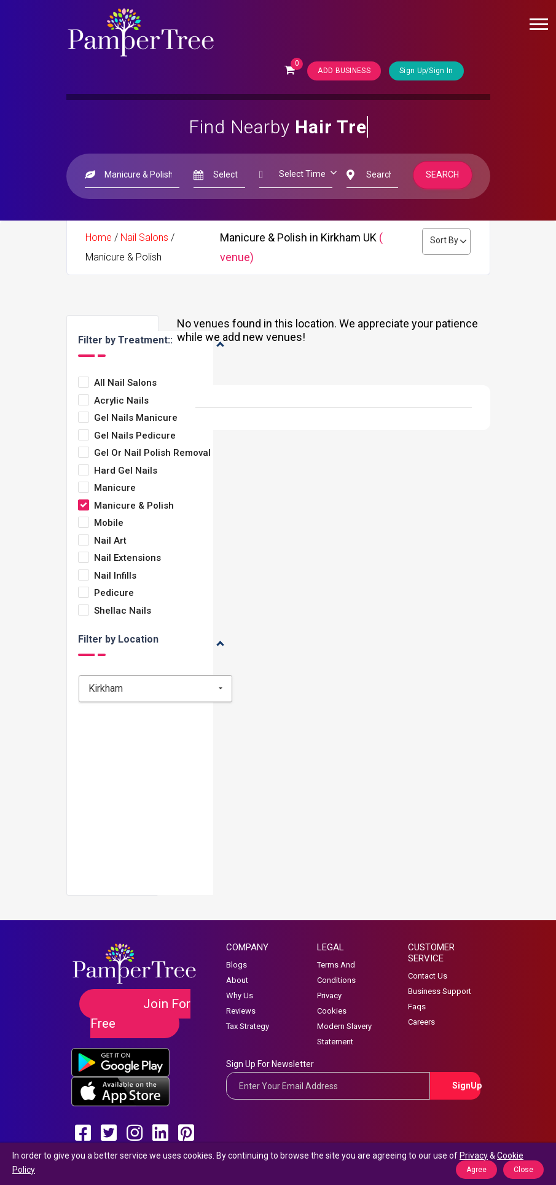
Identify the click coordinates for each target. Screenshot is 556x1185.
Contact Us (427, 975)
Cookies (332, 1010)
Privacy (329, 995)
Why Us (239, 995)
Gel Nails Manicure (136, 418)
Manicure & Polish (134, 506)
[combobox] (155, 688)
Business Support (439, 991)
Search (442, 174)
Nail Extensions (127, 558)
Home (98, 237)
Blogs (236, 964)
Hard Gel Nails (125, 471)
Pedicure (114, 593)
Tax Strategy (247, 1026)
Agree (476, 1169)
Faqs (417, 1006)
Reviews (241, 1010)
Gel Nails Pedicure (135, 436)
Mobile (108, 523)
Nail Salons (144, 237)
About (237, 980)
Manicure (115, 488)
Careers (421, 1022)
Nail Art (110, 541)
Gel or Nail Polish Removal (152, 453)
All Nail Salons (125, 383)
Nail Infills (115, 576)
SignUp (466, 1085)
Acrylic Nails (121, 401)
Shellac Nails (122, 611)
